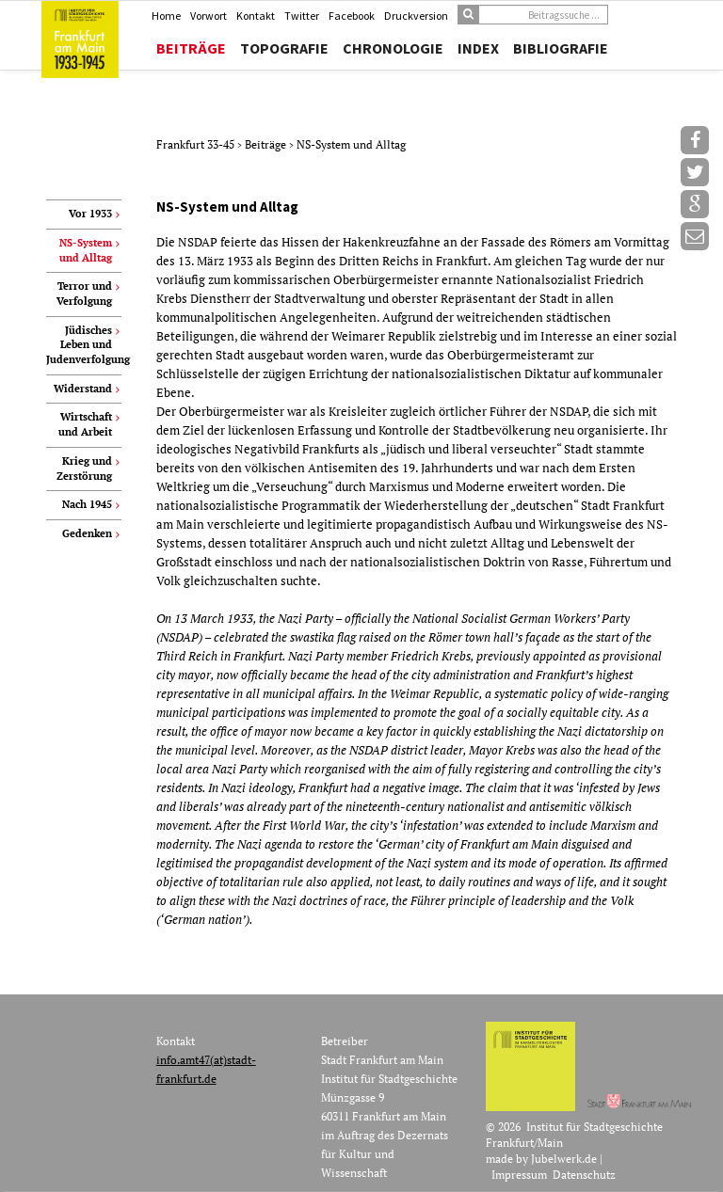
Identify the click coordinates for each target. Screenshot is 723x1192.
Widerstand (83, 388)
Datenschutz (584, 1175)
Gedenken (87, 533)
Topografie (284, 48)
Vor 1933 (90, 213)
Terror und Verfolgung (84, 293)
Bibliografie (560, 48)
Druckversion (416, 15)
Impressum (519, 1175)
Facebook (352, 15)
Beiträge (191, 48)
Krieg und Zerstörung (84, 468)
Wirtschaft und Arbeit (85, 424)
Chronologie (393, 48)
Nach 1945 (87, 504)
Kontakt (255, 15)
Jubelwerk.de (564, 1159)
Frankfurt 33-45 (196, 144)
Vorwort (208, 15)
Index (478, 48)
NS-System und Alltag (351, 144)
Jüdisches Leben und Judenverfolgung (83, 345)
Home (166, 15)
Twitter (301, 15)
